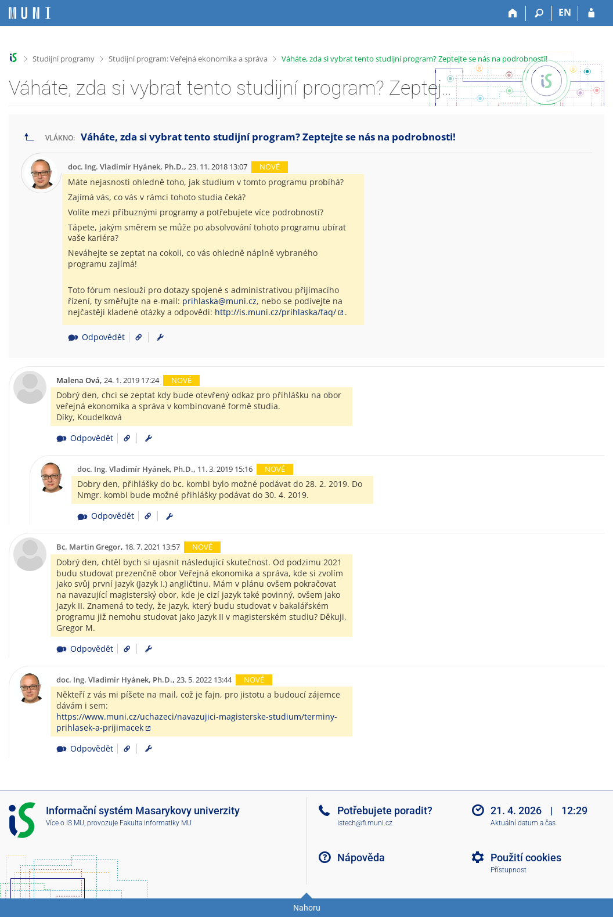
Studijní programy (64, 58)
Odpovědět (96, 336)
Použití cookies (526, 857)
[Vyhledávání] (539, 13)
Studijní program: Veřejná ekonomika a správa (188, 58)
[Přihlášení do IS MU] (591, 13)
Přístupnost (509, 870)
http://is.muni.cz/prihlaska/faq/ (275, 311)
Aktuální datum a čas (523, 823)
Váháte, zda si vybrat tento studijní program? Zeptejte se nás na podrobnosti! (414, 58)
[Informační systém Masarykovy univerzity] (30, 13)
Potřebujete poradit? (384, 810)
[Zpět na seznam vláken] (29, 137)
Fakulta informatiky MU (156, 823)
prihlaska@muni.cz (219, 300)
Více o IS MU (65, 823)
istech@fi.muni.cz (364, 823)
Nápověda (361, 857)
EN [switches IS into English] (564, 12)
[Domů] (513, 13)
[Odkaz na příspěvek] (134, 336)
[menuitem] (160, 337)
